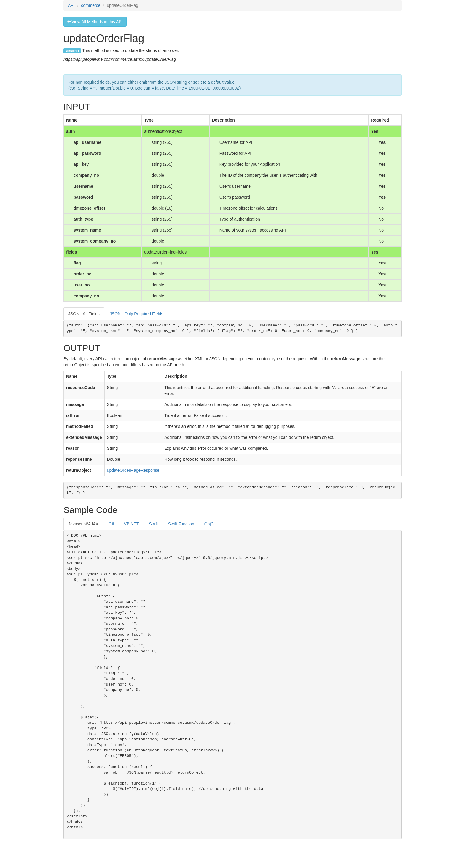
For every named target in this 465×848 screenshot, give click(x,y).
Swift (153, 524)
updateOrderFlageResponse (133, 470)
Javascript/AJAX (83, 524)
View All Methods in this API (95, 21)
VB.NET (131, 524)
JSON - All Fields (84, 313)
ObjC (209, 524)
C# (111, 524)
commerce (90, 5)
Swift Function (181, 524)
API (71, 5)
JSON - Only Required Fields (136, 313)
